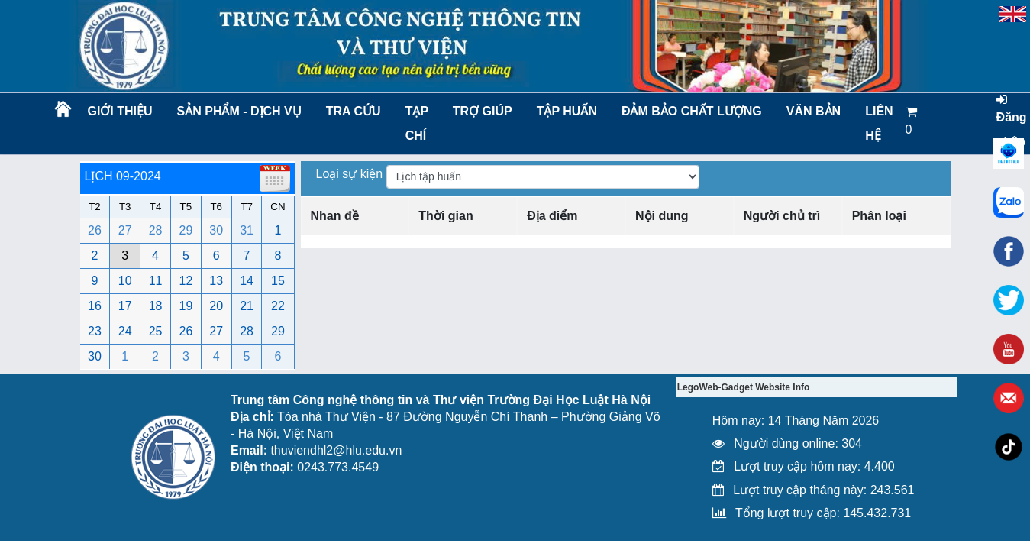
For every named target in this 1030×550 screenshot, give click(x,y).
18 (156, 305)
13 (216, 280)
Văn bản (813, 111)
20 (216, 305)
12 (186, 280)
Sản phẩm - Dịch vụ (238, 111)
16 (95, 305)
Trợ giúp (482, 111)
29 (186, 230)
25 (156, 331)
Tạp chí (416, 123)
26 (95, 230)
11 (156, 280)
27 (125, 230)
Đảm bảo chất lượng (689, 111)
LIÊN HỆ (879, 123)
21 (246, 305)
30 (216, 230)
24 (125, 331)
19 (186, 305)
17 (125, 305)
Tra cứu (353, 111)
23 (95, 331)
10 (125, 280)
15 (278, 280)
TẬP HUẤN (567, 111)
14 (246, 280)
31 (246, 230)
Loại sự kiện (351, 173)
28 (156, 230)
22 (278, 305)
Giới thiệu (119, 111)
